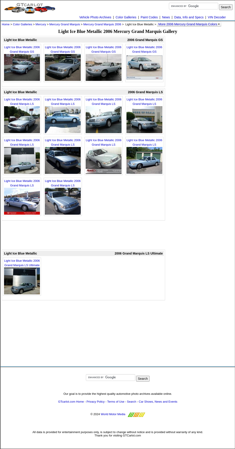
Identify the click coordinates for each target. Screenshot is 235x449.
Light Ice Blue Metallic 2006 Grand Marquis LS (22, 115)
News (166, 17)
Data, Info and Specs (189, 17)
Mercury (40, 24)
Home (6, 24)
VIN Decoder (217, 17)
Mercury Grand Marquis (64, 24)
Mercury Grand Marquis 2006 (102, 24)
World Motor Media (113, 414)
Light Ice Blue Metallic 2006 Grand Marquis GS (22, 63)
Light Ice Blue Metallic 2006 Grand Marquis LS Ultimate (22, 276)
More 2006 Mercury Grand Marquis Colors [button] (189, 24)
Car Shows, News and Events (158, 401)
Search (131, 401)
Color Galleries (125, 17)
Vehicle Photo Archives (95, 17)
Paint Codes (149, 17)
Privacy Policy (96, 401)
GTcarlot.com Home (71, 401)
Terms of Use (115, 401)
